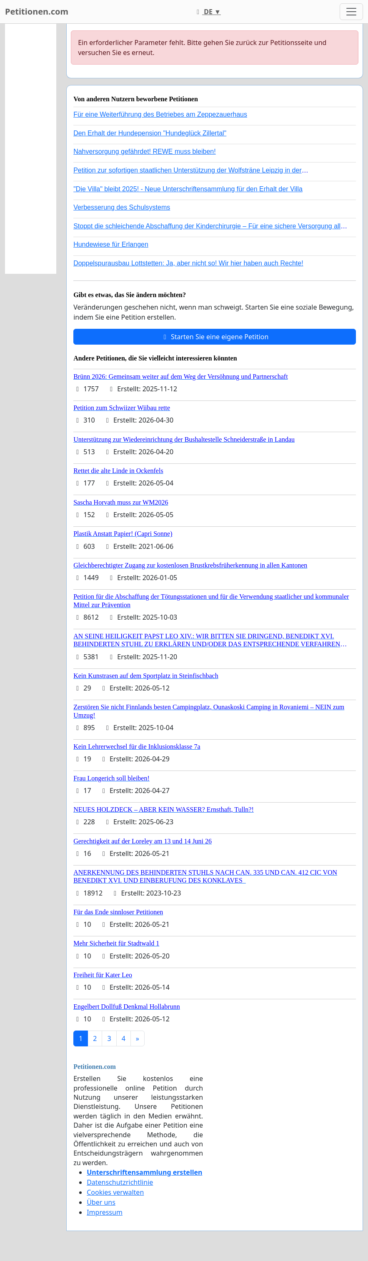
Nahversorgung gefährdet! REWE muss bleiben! (144, 151)
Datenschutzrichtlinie (120, 1182)
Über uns (101, 1202)
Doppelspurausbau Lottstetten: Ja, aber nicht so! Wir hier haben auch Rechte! (188, 263)
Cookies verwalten (115, 1192)
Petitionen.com (36, 11)
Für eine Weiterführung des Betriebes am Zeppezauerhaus (160, 114)
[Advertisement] (30, 149)
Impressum (105, 1212)
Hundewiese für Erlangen (110, 244)
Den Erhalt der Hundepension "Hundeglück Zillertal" (149, 133)
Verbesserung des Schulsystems (121, 207)
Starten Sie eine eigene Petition (215, 336)
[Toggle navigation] (351, 11)
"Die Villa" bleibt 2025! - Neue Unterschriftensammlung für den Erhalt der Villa (188, 189)
